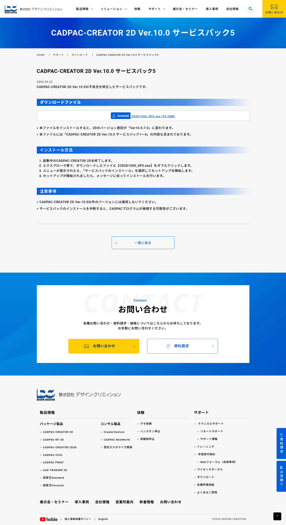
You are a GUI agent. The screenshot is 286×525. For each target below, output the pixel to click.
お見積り (281, 478)
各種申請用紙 (206, 484)
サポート (58, 54)
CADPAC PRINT (54, 462)
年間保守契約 (207, 453)
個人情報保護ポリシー (78, 518)
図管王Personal (53, 484)
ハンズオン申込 (150, 431)
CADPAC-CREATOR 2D (58, 431)
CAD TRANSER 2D (55, 469)
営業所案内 (124, 501)
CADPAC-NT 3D (54, 439)
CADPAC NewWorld (116, 439)
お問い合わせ (170, 501)
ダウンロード (79, 54)
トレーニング (206, 446)
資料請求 (281, 445)
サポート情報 (209, 438)
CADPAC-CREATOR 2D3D (60, 447)
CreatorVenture (113, 431)
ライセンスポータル (210, 469)
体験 (137, 9)
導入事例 (212, 9)
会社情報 (232, 9)
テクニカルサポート (211, 423)
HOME (41, 54)
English (104, 518)
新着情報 (146, 501)
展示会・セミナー (185, 9)
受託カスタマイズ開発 (117, 447)
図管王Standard (54, 477)
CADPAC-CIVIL (53, 454)
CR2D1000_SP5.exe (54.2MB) (143, 116)
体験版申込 (147, 438)
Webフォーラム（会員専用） (219, 461)
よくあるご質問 (207, 491)
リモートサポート (212, 431)
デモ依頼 (146, 423)
